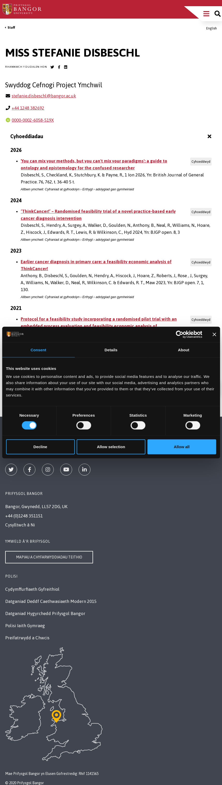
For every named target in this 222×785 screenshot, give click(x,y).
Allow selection (111, 447)
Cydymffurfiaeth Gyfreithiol (32, 589)
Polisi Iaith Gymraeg (25, 625)
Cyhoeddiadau (111, 136)
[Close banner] (214, 334)
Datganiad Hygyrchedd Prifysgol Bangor (45, 613)
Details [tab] (111, 349)
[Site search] (217, 13)
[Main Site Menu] (206, 13)
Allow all (182, 447)
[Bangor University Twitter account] (52, 67)
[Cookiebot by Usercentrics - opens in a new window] (179, 334)
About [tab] (183, 349)
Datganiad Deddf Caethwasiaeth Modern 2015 (50, 601)
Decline (40, 447)
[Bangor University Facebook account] (59, 67)
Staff (11, 27)
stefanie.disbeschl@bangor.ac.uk (44, 95)
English (211, 28)
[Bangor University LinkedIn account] (66, 67)
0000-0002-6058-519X (33, 120)
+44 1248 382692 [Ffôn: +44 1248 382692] (28, 108)
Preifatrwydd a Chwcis (27, 637)
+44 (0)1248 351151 (24, 515)
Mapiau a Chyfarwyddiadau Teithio (49, 557)
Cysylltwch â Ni (20, 524)
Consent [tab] (38, 349)
